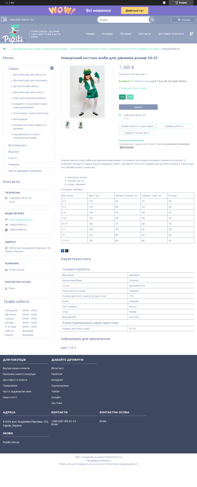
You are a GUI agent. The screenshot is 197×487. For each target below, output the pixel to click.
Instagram (57, 379)
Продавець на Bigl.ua (98, 460)
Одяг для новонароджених (29, 98)
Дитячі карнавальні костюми (88, 48)
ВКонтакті (57, 368)
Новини (13, 164)
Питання (125, 33)
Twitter (55, 391)
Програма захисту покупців (19, 374)
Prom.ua (117, 457)
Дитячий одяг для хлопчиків (30, 80)
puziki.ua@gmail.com (21, 219)
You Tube (56, 403)
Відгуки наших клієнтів (16, 368)
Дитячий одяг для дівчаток (29, 74)
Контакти (145, 33)
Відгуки (13, 151)
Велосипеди (20, 119)
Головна (107, 33)
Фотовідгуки (17, 145)
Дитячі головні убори (26, 86)
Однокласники (60, 385)
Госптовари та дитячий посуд (31, 113)
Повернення (10, 385)
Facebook (57, 374)
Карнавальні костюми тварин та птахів (134, 48)
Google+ (56, 397)
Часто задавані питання (24, 170)
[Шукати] (152, 19)
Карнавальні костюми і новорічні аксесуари (40, 48)
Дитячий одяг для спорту (28, 92)
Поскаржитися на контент (91, 464)
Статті (12, 158)
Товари (90, 33)
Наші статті (10, 397)
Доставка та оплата (171, 33)
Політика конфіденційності (122, 464)
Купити (138, 107)
